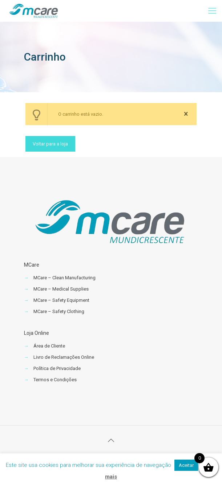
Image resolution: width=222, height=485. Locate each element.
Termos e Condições (55, 379)
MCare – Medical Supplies (61, 289)
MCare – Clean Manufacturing (64, 277)
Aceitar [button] (186, 465)
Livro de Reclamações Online (63, 357)
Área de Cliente (49, 346)
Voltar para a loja (50, 144)
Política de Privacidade (57, 368)
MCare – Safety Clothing (58, 311)
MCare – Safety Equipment (61, 300)
